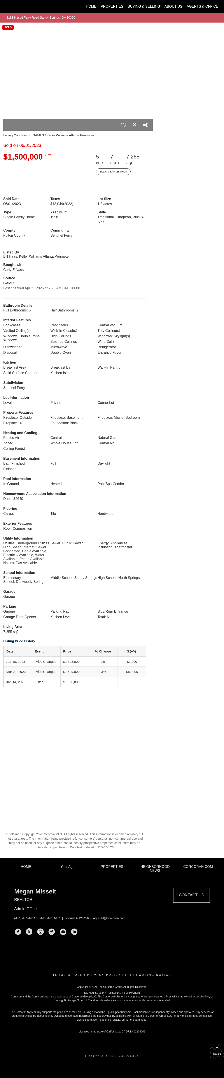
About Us (173, 6)
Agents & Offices (203, 6)
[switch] (123, 125)
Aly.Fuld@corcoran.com (109, 918)
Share (217, 1051)
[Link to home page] (8, 6)
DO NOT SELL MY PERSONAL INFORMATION (112, 992)
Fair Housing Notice (148, 974)
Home (91, 6)
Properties (112, 6)
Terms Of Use (68, 974)
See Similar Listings (113, 171)
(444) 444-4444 (24, 918)
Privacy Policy (104, 974)
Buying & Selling (144, 6)
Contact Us (191, 895)
